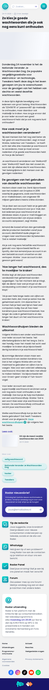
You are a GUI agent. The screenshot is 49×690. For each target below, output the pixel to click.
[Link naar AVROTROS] (20, 684)
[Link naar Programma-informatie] (13, 652)
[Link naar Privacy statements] (36, 660)
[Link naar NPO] (29, 684)
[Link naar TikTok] (24, 672)
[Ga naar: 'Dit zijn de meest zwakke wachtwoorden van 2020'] (24, 441)
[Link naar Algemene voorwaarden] (13, 660)
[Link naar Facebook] (11, 672)
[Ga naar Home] (5, 6)
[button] (35, 6)
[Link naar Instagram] (17, 672)
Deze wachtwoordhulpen (18, 421)
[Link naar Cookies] (24, 665)
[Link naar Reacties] (36, 647)
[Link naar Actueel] (36, 643)
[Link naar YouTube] (31, 672)
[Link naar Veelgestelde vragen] (36, 652)
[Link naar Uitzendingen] (13, 647)
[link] (13, 459)
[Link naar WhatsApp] (38, 672)
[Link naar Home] (13, 643)
